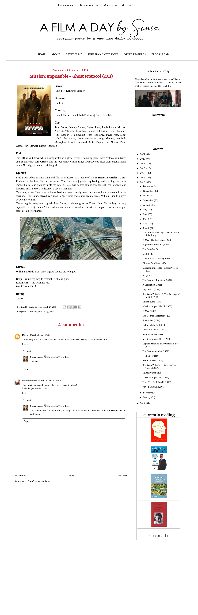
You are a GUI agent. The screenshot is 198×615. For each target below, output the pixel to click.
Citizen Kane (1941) (152, 301)
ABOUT (55, 54)
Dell (24, 335)
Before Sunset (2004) (153, 360)
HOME (42, 54)
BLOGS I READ (160, 54)
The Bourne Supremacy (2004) (157, 315)
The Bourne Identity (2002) (156, 351)
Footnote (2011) (150, 356)
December (148, 186)
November (148, 191)
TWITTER (110, 5)
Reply (25, 344)
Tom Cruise (61, 127)
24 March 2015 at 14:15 (38, 335)
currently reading (159, 415)
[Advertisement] (66, 580)
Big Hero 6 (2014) (151, 289)
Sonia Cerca (36, 357)
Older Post (122, 475)
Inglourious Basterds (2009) (156, 244)
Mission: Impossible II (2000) (157, 339)
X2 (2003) (147, 275)
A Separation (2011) (152, 284)
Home (72, 475)
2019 (143, 163)
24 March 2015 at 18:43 (49, 380)
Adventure (69, 90)
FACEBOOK (65, 5)
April (146, 223)
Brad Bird (60, 103)
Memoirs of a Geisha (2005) (156, 258)
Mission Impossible (36, 311)
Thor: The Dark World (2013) (157, 382)
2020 (143, 159)
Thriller (80, 90)
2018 (143, 168)
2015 (143, 182)
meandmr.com (29, 380)
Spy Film (50, 311)
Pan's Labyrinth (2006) (154, 386)
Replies (29, 351)
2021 (143, 154)
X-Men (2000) (149, 311)
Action (58, 90)
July (145, 209)
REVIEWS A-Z (74, 54)
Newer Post (20, 475)
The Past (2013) (150, 249)
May (145, 219)
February (147, 392)
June (145, 214)
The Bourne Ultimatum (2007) (157, 280)
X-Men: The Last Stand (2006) (157, 240)
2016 (143, 177)
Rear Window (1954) (153, 334)
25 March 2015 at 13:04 (58, 357)
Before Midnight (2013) (154, 325)
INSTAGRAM (89, 5)
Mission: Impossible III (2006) (157, 306)
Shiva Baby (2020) (158, 71)
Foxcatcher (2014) (151, 320)
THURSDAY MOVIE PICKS (103, 54)
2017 (143, 173)
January (147, 397)
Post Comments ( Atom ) (39, 481)
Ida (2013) (148, 254)
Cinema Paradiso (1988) (154, 263)
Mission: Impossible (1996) (156, 377)
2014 (143, 403)
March (146, 228)
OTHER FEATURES (135, 54)
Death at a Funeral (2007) (155, 329)
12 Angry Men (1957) (153, 372)
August (147, 205)
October (147, 195)
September (148, 200)
